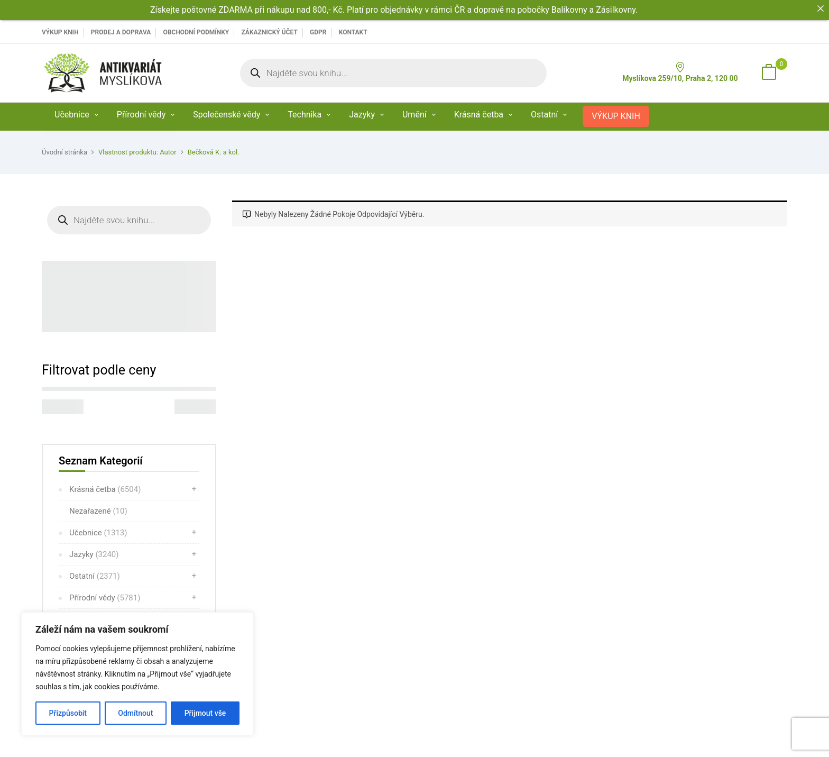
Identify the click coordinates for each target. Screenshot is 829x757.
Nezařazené (98, 511)
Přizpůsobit (68, 713)
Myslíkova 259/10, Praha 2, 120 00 (680, 72)
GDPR (318, 32)
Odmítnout (135, 713)
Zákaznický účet (269, 32)
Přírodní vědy (104, 598)
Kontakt (353, 32)
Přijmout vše (205, 713)
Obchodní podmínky (196, 32)
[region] (137, 674)
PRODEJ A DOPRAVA (121, 32)
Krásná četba (105, 489)
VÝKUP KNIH (60, 32)
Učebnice (98, 532)
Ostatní (94, 576)
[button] (769, 73)
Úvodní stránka (64, 152)
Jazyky (93, 554)
